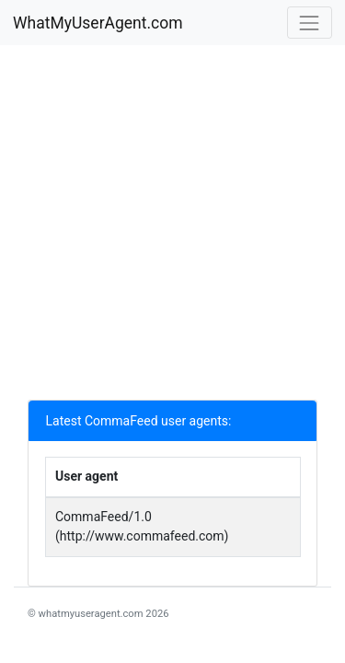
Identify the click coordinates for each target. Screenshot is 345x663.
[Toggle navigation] (309, 22)
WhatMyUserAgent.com (98, 23)
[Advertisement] (172, 227)
